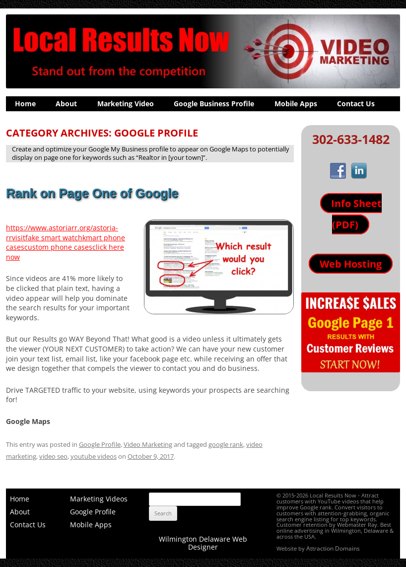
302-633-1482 (351, 139)
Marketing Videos (99, 498)
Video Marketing (148, 444)
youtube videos (93, 456)
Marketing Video (125, 103)
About (66, 103)
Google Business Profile (214, 103)
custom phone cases (58, 247)
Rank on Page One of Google (92, 193)
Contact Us (356, 103)
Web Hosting (351, 264)
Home (25, 103)
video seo (53, 456)
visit (18, 237)
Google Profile (100, 444)
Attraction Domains (333, 548)
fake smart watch (53, 237)
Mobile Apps (295, 103)
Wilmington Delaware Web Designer (203, 543)
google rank (225, 444)
